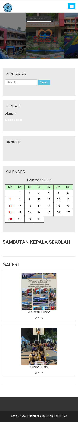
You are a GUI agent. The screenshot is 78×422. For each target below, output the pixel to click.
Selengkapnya (39, 18)
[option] (39, 36)
